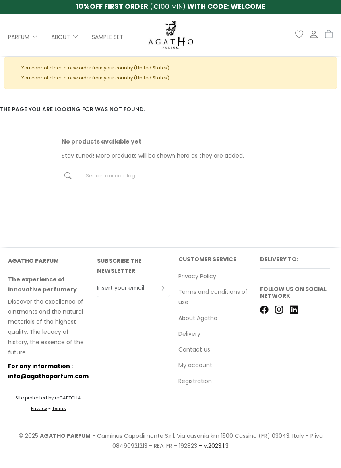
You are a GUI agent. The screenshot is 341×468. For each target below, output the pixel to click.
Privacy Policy (197, 276)
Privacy (39, 408)
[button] (295, 262)
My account (195, 365)
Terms (59, 408)
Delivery (189, 334)
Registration (195, 381)
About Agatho (197, 318)
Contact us (194, 349)
